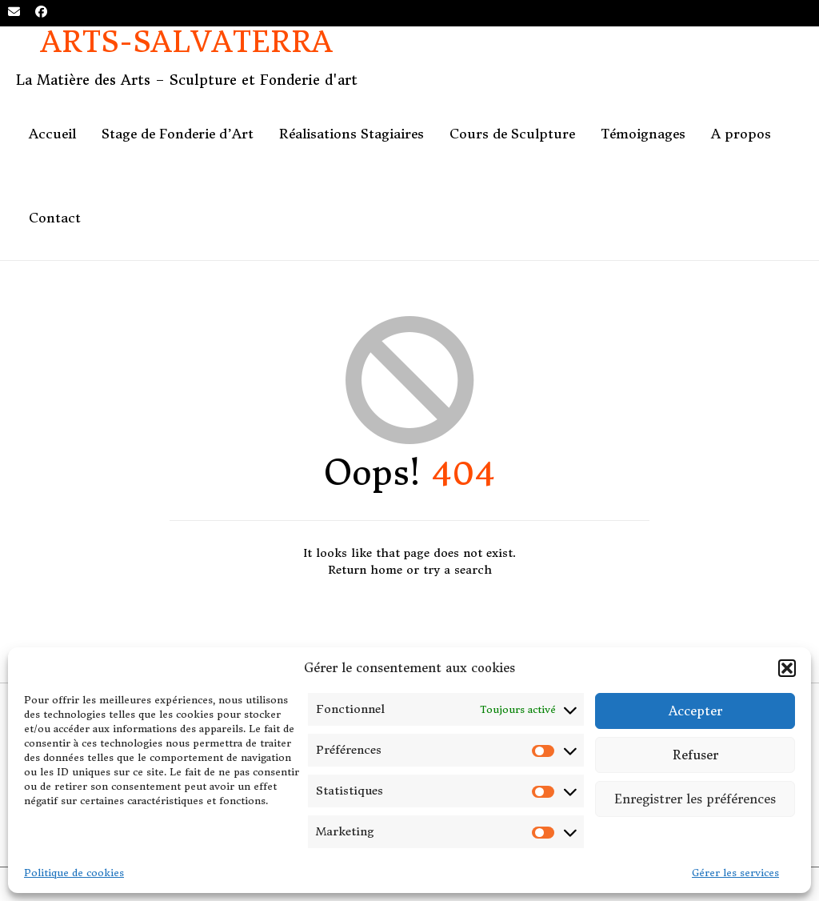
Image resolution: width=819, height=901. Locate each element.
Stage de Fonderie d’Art (178, 134)
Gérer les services (735, 873)
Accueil (52, 134)
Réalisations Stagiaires (351, 134)
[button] (787, 668)
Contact (55, 218)
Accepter (695, 711)
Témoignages (643, 134)
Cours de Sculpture (512, 134)
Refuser (695, 755)
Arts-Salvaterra (187, 43)
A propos (741, 134)
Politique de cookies (74, 873)
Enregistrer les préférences (695, 799)
